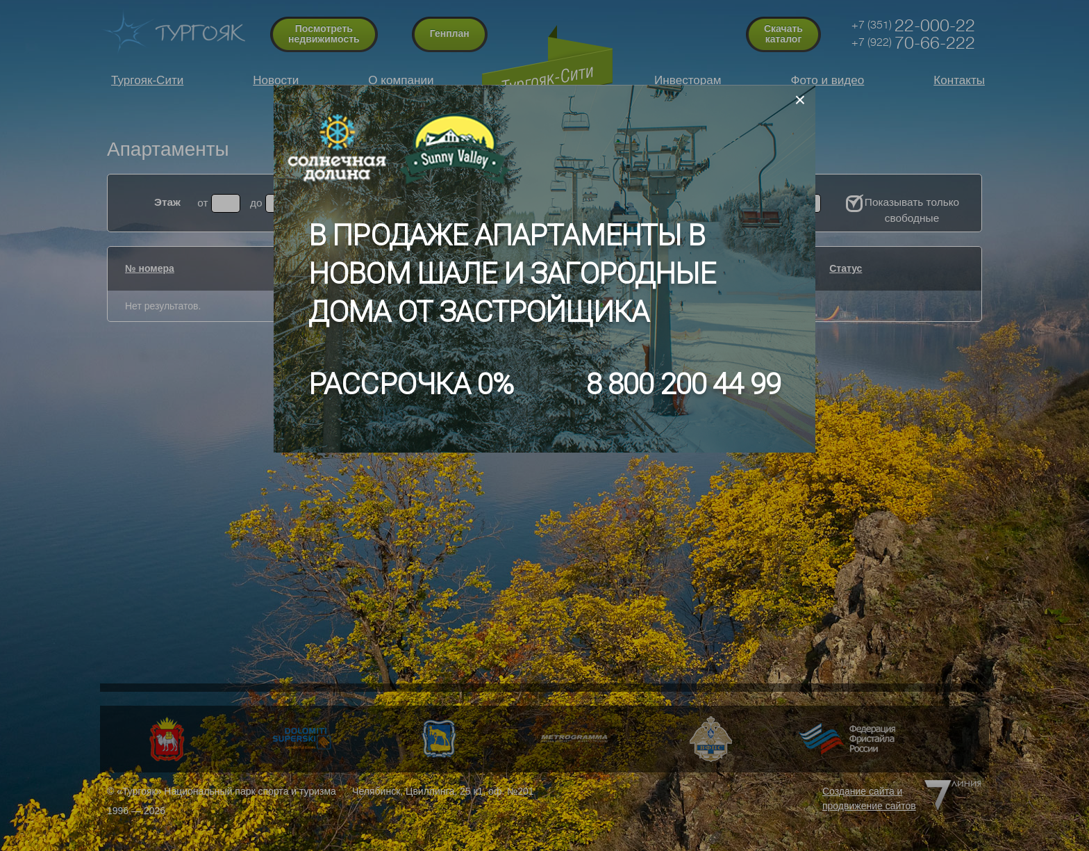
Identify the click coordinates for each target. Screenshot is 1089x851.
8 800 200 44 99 (683, 384)
